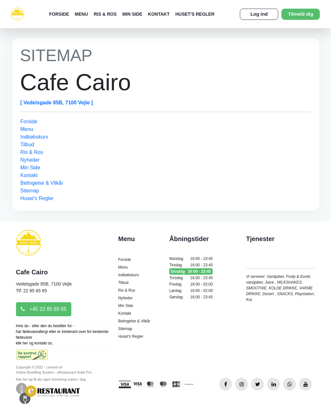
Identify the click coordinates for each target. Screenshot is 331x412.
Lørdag (191, 290)
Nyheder (30, 160)
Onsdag (190, 271)
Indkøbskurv (34, 137)
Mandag (191, 258)
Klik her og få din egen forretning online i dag (51, 379)
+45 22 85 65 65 (44, 309)
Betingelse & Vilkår (41, 183)
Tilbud (27, 144)
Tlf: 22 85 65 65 (31, 290)
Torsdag (191, 278)
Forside (59, 14)
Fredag (191, 284)
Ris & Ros (105, 14)
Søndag (191, 297)
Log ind (259, 14)
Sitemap (29, 190)
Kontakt (158, 14)
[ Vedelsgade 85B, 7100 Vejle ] (56, 102)
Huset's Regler (194, 14)
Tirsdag (191, 265)
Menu (81, 14)
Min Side (132, 14)
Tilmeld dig (300, 14)
